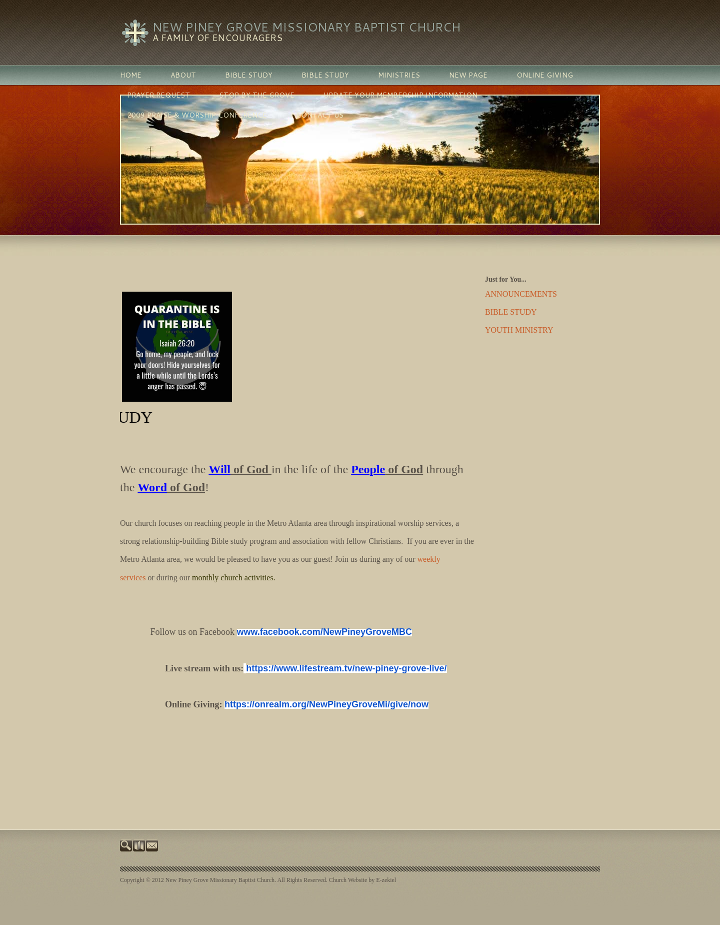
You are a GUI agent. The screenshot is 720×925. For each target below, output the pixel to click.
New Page (468, 75)
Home (131, 75)
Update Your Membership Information (401, 95)
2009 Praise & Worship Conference (197, 115)
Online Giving (544, 75)
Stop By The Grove (256, 95)
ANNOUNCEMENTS (521, 294)
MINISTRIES (399, 75)
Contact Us (320, 115)
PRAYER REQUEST (158, 95)
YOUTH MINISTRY (519, 330)
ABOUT (183, 75)
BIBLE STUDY (248, 75)
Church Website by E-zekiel (362, 879)
